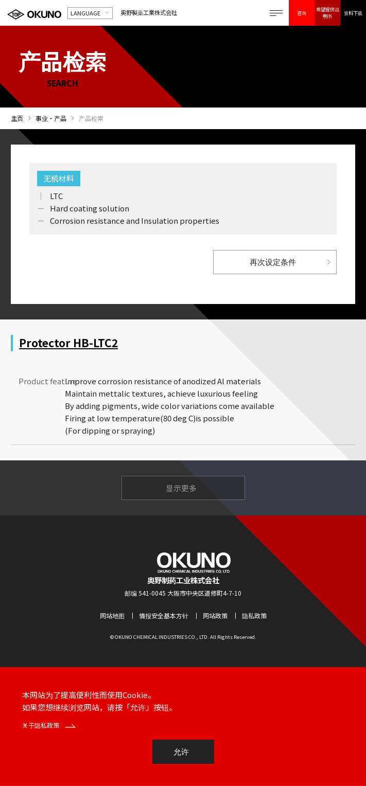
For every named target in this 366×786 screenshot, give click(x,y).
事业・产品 (51, 118)
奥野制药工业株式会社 (183, 580)
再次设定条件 (273, 262)
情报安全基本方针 (163, 615)
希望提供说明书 (327, 13)
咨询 (301, 12)
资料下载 (353, 12)
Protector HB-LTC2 (68, 342)
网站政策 (215, 615)
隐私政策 (254, 615)
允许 (181, 751)
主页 (17, 118)
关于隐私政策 (49, 725)
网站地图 (112, 615)
